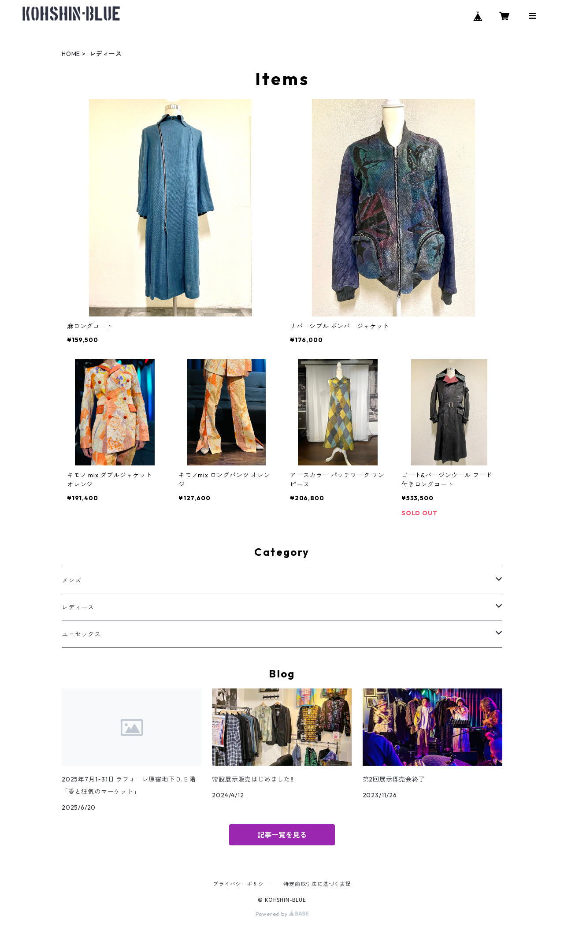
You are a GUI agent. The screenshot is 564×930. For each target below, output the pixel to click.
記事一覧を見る (282, 834)
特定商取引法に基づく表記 (317, 884)
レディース (78, 607)
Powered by (282, 914)
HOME (71, 54)
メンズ (71, 580)
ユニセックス (81, 634)
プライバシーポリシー (241, 884)
